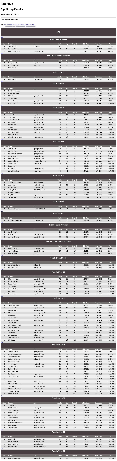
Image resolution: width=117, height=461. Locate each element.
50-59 (26, 24)
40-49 (22, 24)
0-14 (14, 26)
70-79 (32, 24)
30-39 (19, 24)
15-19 (12, 24)
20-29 (15, 24)
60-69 (29, 24)
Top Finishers (7, 24)
